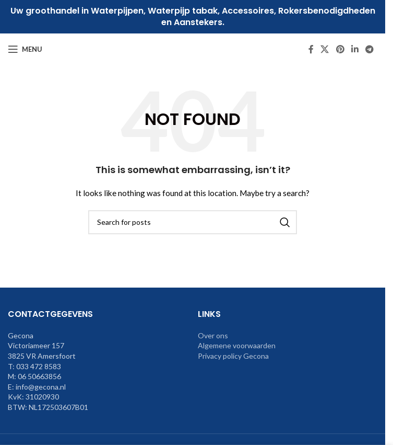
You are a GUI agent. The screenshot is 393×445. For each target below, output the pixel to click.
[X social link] (324, 49)
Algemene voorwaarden (237, 345)
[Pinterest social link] (340, 49)
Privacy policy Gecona (233, 355)
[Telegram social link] (369, 49)
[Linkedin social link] (355, 49)
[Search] (192, 222)
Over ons (213, 335)
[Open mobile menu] (25, 49)
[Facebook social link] (311, 49)
